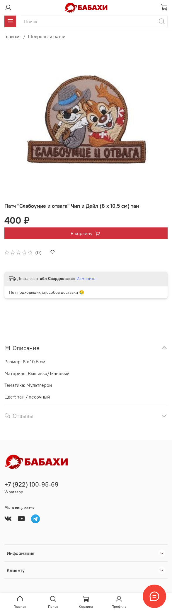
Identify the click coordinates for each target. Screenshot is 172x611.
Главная (12, 36)
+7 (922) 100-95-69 (31, 484)
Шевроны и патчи (46, 36)
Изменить (85, 278)
